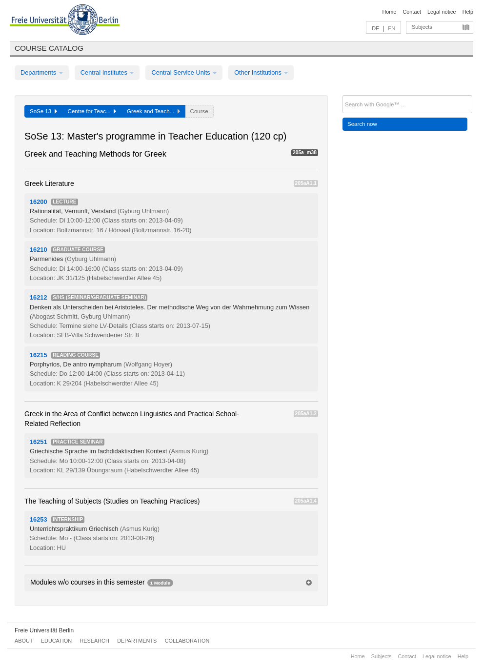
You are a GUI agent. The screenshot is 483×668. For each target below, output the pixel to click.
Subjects (422, 27)
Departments (41, 72)
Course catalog (49, 48)
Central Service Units (184, 72)
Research (94, 641)
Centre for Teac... (92, 111)
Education (56, 641)
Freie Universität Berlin (44, 630)
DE (375, 28)
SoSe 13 (43, 111)
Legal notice (441, 12)
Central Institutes (107, 72)
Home (389, 12)
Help (468, 12)
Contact (411, 12)
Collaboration (187, 641)
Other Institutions (261, 72)
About (24, 641)
